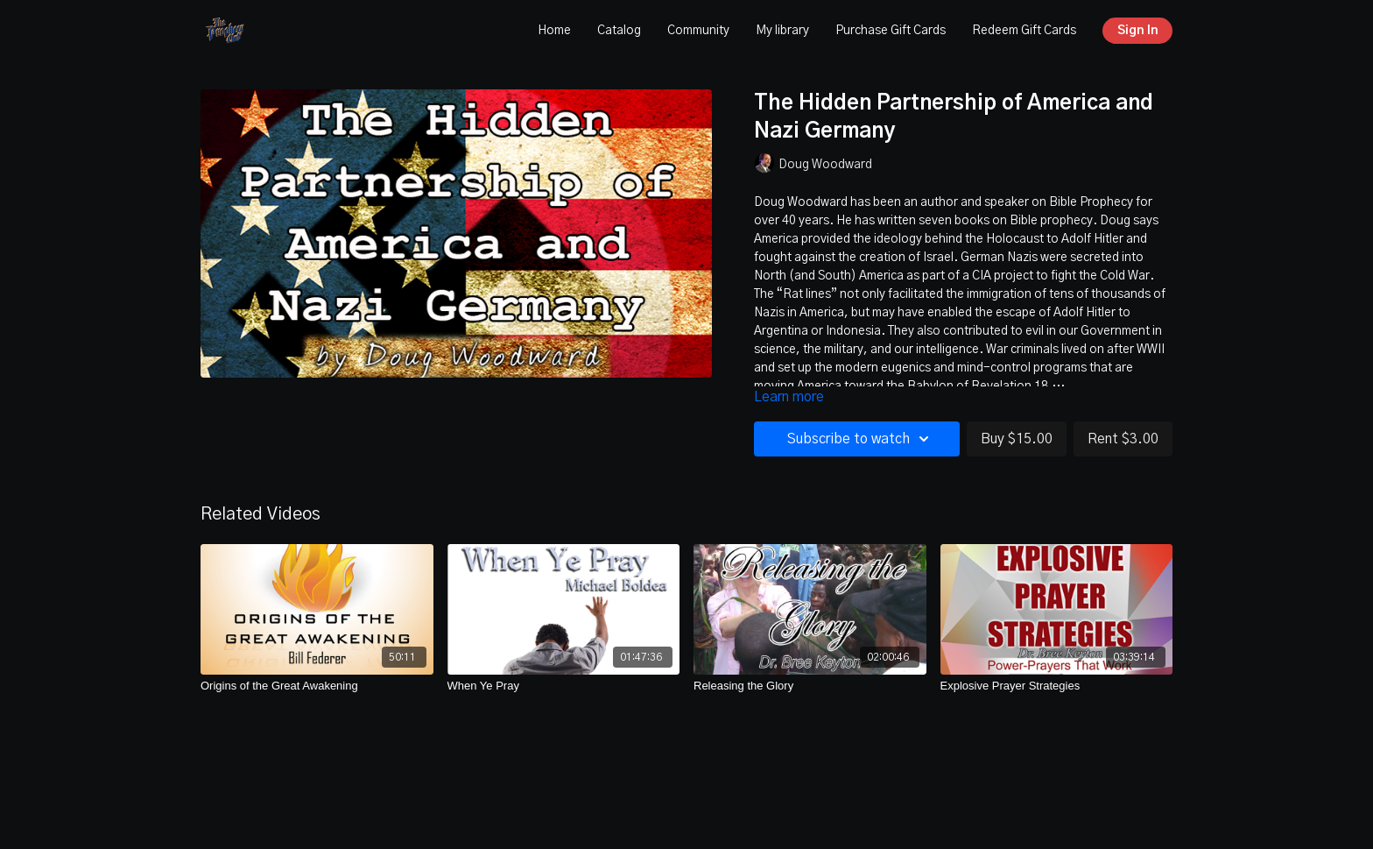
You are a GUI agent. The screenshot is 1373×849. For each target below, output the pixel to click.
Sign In (1137, 31)
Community (698, 31)
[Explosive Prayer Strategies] (1056, 686)
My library (782, 31)
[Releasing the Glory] (810, 686)
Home (554, 31)
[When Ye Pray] (563, 686)
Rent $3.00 (1123, 439)
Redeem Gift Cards (1024, 31)
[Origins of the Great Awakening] (317, 686)
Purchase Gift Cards (890, 31)
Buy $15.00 (1017, 439)
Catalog (619, 31)
